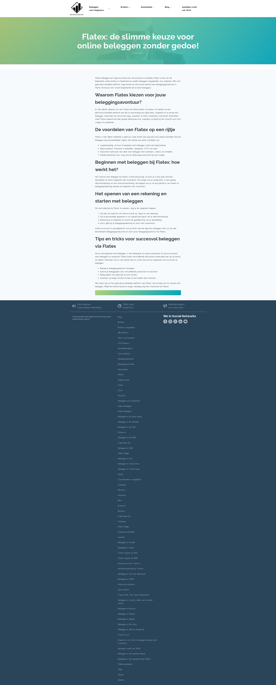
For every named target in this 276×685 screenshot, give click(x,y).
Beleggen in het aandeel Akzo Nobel (134, 659)
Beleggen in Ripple (126, 619)
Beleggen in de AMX (127, 437)
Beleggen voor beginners (96, 8)
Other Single (123, 453)
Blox (120, 500)
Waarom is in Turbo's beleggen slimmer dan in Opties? (137, 641)
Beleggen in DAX (125, 448)
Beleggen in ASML (126, 579)
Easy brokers (123, 589)
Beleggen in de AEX (127, 427)
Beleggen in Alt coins (127, 624)
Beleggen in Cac (125, 458)
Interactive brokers (126, 584)
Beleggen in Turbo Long (128, 469)
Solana (120, 674)
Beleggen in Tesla (126, 547)
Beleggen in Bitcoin (126, 608)
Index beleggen (125, 406)
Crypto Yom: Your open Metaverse (133, 594)
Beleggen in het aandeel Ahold (131, 653)
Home (120, 474)
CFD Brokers (123, 343)
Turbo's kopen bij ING (127, 553)
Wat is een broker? (126, 338)
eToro (120, 385)
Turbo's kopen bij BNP (128, 558)
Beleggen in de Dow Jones (130, 416)
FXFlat (120, 374)
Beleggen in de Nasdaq (128, 422)
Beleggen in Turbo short (129, 463)
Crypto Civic (123, 634)
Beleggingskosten (126, 359)
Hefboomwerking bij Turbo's (131, 568)
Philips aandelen (125, 664)
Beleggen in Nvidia (126, 542)
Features (122, 495)
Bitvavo (121, 490)
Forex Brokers (124, 353)
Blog (167, 7)
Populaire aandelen (126, 532)
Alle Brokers (123, 332)
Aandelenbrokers (125, 348)
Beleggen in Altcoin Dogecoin (131, 629)
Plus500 (121, 395)
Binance (121, 511)
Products (122, 432)
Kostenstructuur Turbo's (129, 563)
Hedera (121, 680)
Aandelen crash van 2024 (189, 8)
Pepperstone (123, 380)
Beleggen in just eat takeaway (131, 574)
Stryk (120, 390)
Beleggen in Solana (126, 614)
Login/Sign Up (124, 442)
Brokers (124, 7)
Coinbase (122, 521)
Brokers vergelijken (126, 327)
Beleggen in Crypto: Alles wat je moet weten (135, 601)
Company (122, 484)
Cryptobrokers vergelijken (129, 479)
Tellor (120, 669)
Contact (121, 537)
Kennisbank (146, 7)
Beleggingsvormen (126, 364)
